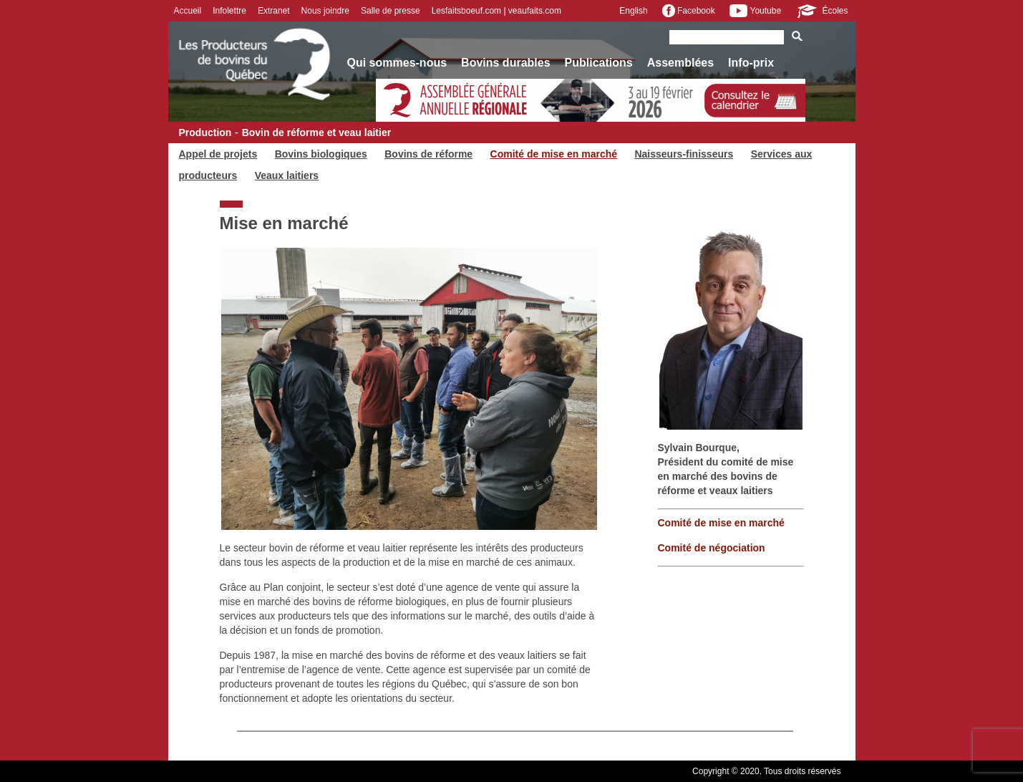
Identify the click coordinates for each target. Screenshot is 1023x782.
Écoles (821, 11)
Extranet (274, 11)
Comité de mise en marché (553, 154)
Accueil (188, 11)
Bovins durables (505, 63)
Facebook (688, 11)
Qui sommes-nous (397, 63)
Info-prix (751, 63)
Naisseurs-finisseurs (683, 154)
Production (205, 132)
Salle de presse (390, 11)
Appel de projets (218, 154)
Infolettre (229, 11)
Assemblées (680, 63)
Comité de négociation (711, 548)
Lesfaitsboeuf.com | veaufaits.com (496, 11)
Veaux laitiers (287, 175)
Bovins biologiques (321, 154)
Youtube (755, 11)
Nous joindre (325, 11)
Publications (599, 63)
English (633, 11)
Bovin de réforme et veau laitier (317, 132)
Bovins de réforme (428, 154)
